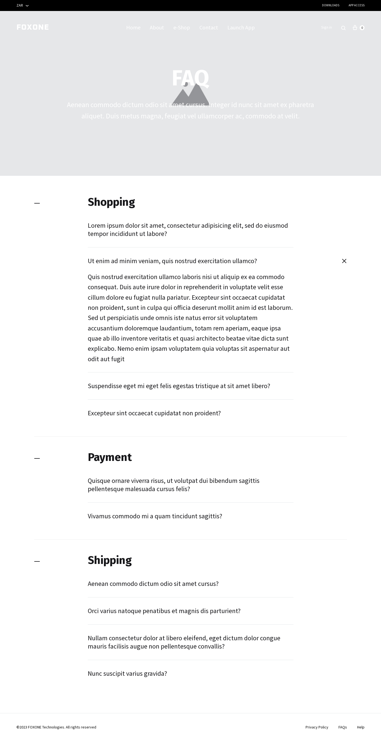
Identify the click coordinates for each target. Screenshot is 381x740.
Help (361, 727)
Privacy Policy (317, 727)
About (157, 27)
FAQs (342, 727)
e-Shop (181, 27)
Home (133, 27)
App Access (357, 5)
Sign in (326, 27)
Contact (208, 27)
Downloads (330, 5)
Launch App (241, 27)
